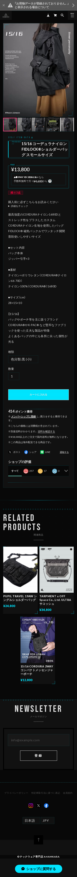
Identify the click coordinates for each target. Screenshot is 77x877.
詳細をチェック (19, 206)
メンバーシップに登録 (23, 416)
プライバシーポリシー (16, 793)
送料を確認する (46, 431)
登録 (38, 756)
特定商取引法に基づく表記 (45, 793)
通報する (64, 452)
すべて (15, 470)
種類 (11, 351)
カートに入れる (38, 394)
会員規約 (67, 793)
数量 (11, 368)
